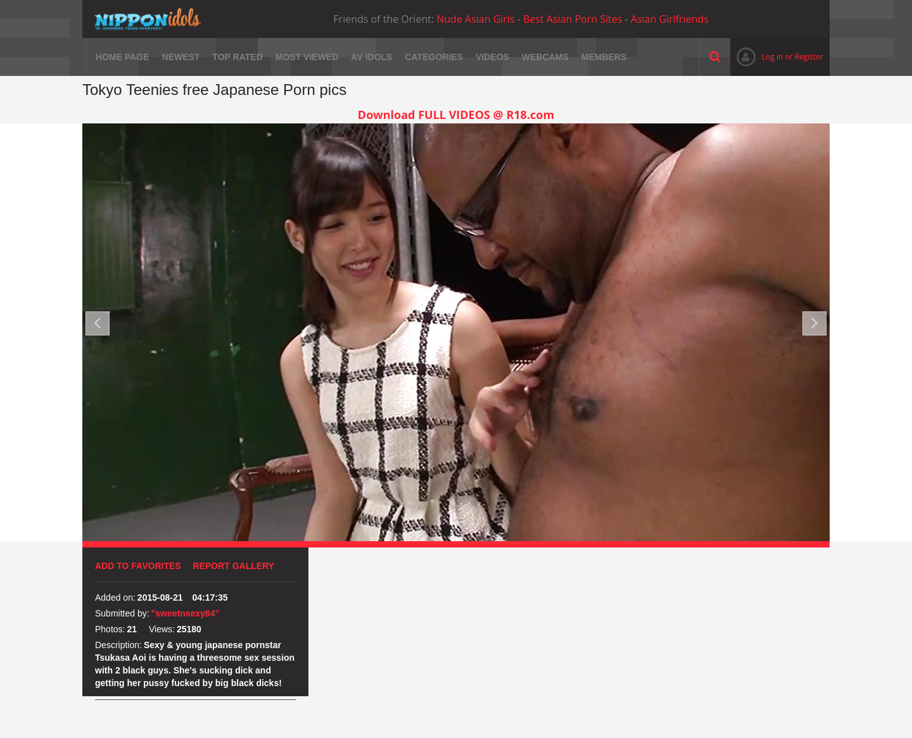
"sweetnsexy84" (185, 613)
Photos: (110, 629)
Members (604, 57)
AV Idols (371, 57)
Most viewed (307, 57)
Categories (434, 57)
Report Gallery (234, 566)
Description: (118, 645)
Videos (492, 57)
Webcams (545, 57)
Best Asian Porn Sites (572, 19)
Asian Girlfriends (670, 19)
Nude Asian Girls (475, 19)
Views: (162, 629)
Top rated (237, 57)
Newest (181, 57)
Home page (122, 57)
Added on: (115, 597)
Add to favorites (138, 566)
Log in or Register (777, 56)
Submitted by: (122, 613)
